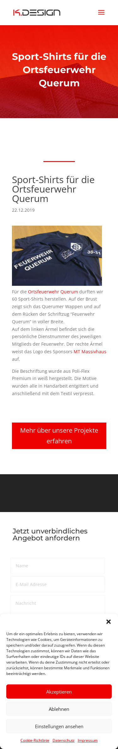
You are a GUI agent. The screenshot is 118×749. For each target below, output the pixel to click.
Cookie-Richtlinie (34, 740)
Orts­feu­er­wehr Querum (53, 292)
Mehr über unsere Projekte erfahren (59, 435)
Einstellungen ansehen (59, 726)
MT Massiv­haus (89, 351)
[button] (108, 622)
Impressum (88, 740)
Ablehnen (59, 709)
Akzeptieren (59, 692)
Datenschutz (64, 740)
